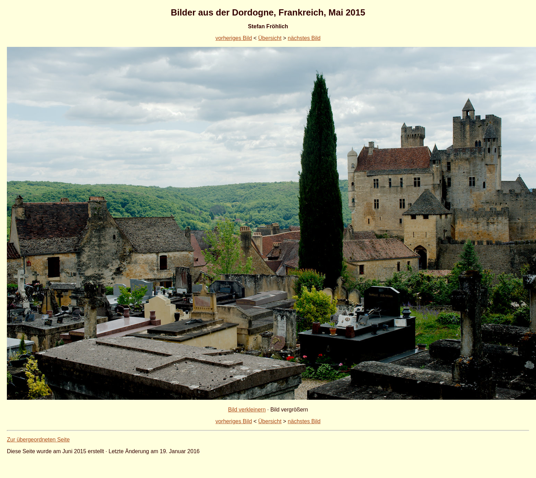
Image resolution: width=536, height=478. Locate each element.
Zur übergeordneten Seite (38, 440)
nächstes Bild (304, 38)
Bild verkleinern (247, 410)
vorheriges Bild (233, 38)
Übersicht (270, 38)
